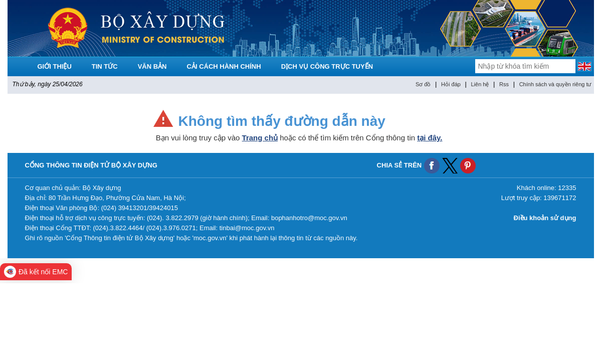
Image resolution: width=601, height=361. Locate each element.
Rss (504, 84)
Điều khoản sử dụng (545, 218)
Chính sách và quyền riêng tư (555, 84)
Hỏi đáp (451, 84)
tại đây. (429, 137)
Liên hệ (480, 84)
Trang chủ (260, 137)
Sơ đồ (423, 84)
